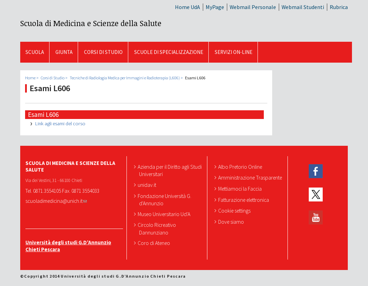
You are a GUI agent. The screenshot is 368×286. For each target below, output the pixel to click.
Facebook (316, 171)
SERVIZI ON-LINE (233, 52)
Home (30, 77)
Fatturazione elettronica (244, 199)
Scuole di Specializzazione (168, 52)
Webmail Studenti (303, 6)
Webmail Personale (253, 6)
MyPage (215, 6)
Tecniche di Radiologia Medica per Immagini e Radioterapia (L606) (125, 77)
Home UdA (187, 6)
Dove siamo (232, 221)
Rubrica (339, 6)
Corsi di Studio (103, 52)
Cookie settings (235, 210)
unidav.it (147, 184)
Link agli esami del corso (60, 123)
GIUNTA (63, 52)
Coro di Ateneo (154, 242)
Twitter (316, 194)
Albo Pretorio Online (241, 166)
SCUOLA (34, 52)
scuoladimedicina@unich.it (56, 201)
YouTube (316, 217)
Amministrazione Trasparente (251, 177)
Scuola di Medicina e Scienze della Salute (90, 23)
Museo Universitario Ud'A (164, 213)
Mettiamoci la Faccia (241, 188)
